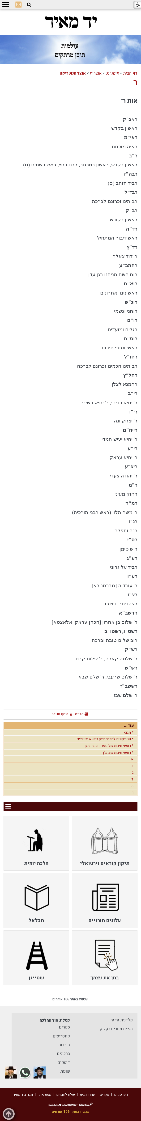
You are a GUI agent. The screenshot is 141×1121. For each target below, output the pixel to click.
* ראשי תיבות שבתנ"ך (117, 752)
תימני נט (112, 73)
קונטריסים (61, 1036)
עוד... (129, 726)
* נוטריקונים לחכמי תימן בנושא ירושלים (105, 739)
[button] (29, 5)
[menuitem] (104, 843)
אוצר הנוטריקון (73, 73)
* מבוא (128, 732)
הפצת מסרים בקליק (116, 1029)
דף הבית (130, 73)
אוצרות (96, 73)
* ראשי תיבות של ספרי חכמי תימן (109, 745)
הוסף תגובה (60, 714)
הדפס (79, 714)
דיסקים (64, 1063)
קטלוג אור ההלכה (55, 1020)
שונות (65, 1071)
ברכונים (63, 1054)
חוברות (64, 1045)
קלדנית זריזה (122, 1020)
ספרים (64, 1027)
